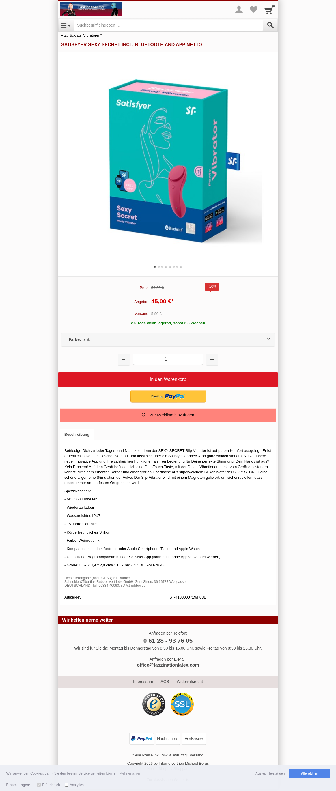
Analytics (77, 785)
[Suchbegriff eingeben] (168, 25)
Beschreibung (76, 434)
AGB (164, 681)
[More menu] (239, 9)
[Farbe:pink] (168, 340)
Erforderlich (51, 785)
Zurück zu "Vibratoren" (83, 35)
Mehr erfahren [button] (130, 773)
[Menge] (168, 359)
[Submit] (270, 25)
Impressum (143, 681)
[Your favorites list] (253, 9)
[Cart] (270, 9)
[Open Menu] (66, 25)
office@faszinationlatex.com (168, 665)
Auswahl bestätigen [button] (270, 773)
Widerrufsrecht (190, 681)
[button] (168, 396)
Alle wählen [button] (309, 773)
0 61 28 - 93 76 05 (168, 640)
